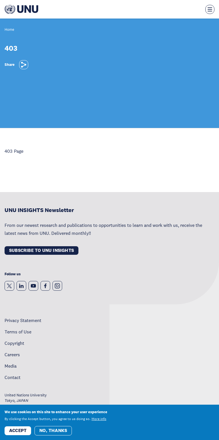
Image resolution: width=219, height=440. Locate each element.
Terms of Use (18, 332)
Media (11, 366)
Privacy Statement (23, 320)
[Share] (23, 64)
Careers (12, 354)
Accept (18, 430)
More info (99, 419)
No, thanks (53, 430)
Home (9, 30)
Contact (13, 377)
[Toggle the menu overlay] (209, 9)
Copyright (14, 343)
